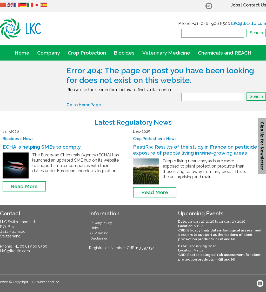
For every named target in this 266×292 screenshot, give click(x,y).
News (28, 138)
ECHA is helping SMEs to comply (42, 147)
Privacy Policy (101, 223)
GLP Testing (99, 233)
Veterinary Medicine (166, 53)
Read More (24, 186)
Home (22, 53)
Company (48, 53)
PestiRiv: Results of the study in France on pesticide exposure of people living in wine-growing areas (195, 150)
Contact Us (254, 5)
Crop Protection (87, 53)
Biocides (124, 53)
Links (94, 228)
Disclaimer (98, 238)
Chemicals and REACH (224, 53)
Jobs (235, 5)
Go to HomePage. (84, 104)
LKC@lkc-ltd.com (248, 23)
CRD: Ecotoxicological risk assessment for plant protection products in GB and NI (219, 257)
